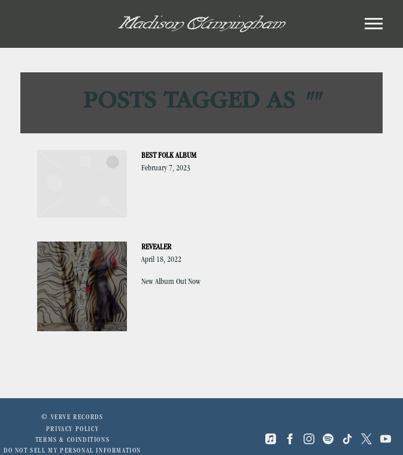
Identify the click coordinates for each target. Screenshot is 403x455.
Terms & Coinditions (72, 440)
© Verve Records (72, 418)
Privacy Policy (72, 429)
